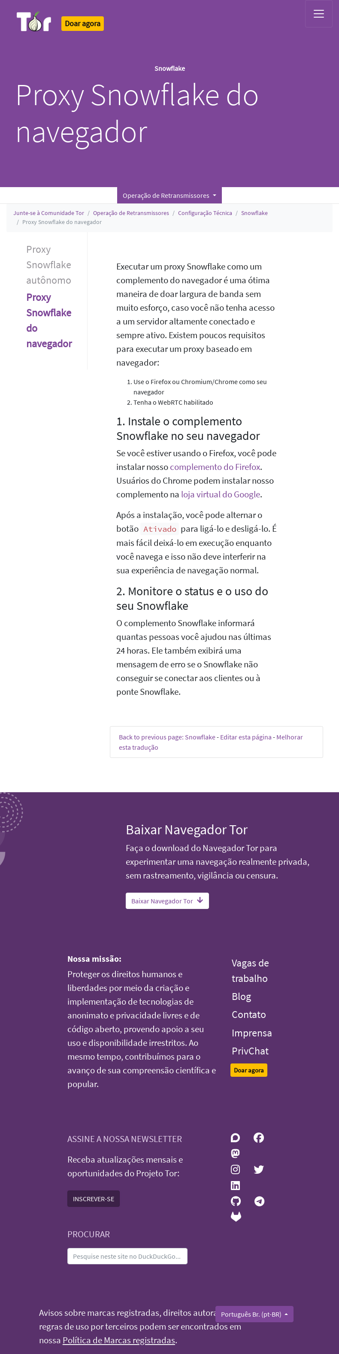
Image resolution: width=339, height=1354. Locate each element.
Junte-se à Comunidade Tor (48, 213)
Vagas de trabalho (250, 970)
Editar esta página (246, 737)
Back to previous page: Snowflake (167, 737)
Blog (241, 996)
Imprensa (252, 1032)
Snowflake (254, 213)
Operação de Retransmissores (131, 213)
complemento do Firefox (215, 467)
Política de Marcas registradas (119, 1340)
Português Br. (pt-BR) (252, 1314)
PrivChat (250, 1050)
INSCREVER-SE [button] (93, 1198)
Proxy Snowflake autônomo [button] (48, 264)
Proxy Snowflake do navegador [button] (49, 320)
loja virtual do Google (220, 494)
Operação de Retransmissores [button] (167, 195)
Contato (249, 1014)
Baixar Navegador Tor (167, 901)
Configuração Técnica (205, 213)
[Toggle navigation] (319, 13)
